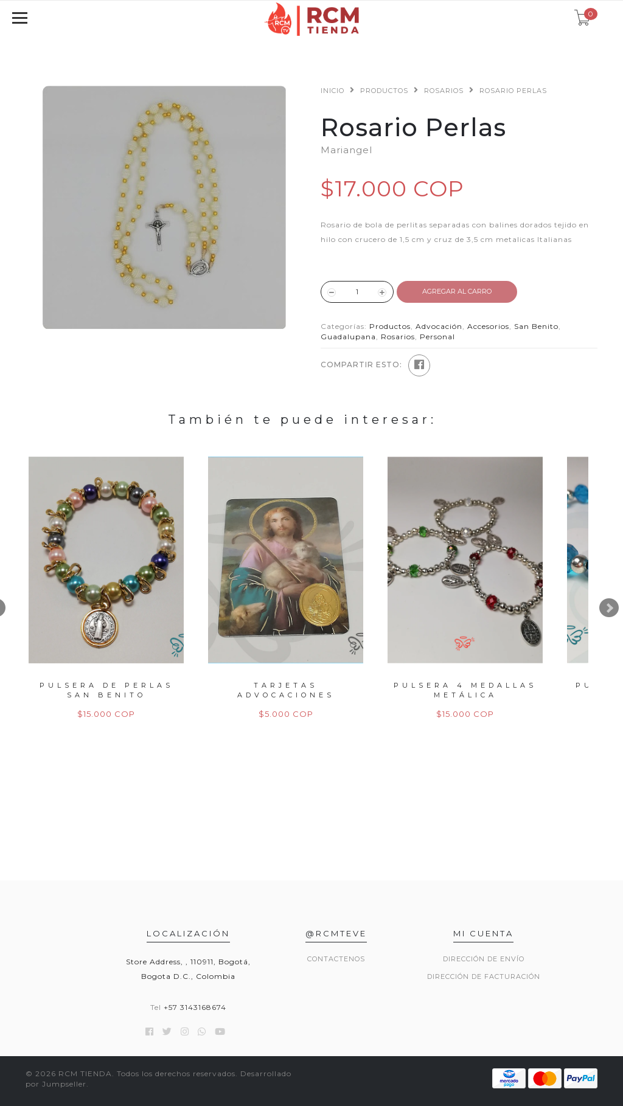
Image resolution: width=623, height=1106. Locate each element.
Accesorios (488, 326)
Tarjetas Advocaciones (286, 690)
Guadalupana (348, 336)
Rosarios (444, 90)
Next (609, 608)
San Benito (536, 326)
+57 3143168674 (195, 1007)
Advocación (439, 326)
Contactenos (336, 959)
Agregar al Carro (457, 291)
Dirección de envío (483, 959)
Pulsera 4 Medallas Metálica (465, 690)
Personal (437, 336)
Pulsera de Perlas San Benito (106, 690)
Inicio (332, 90)
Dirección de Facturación (483, 976)
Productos (384, 90)
